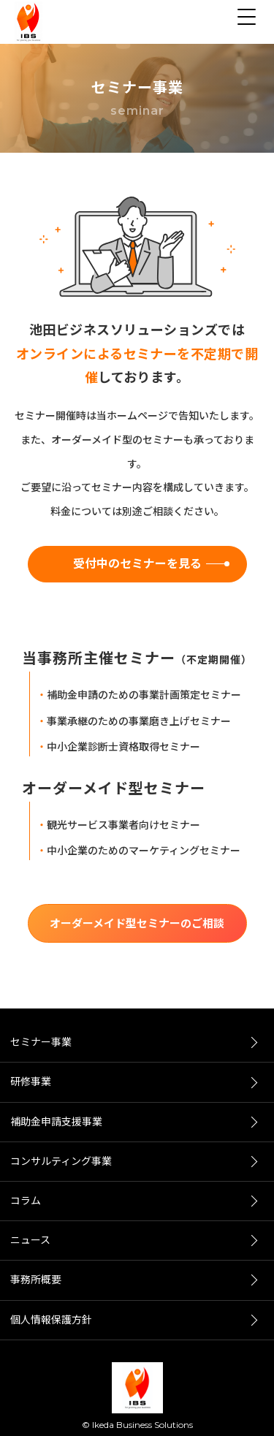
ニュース (30, 1240)
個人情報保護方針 (51, 1319)
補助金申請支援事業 (56, 1121)
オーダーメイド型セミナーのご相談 (137, 923)
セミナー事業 (41, 1042)
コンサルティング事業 (61, 1161)
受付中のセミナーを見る (137, 564)
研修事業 (30, 1081)
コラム (25, 1200)
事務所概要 (35, 1279)
